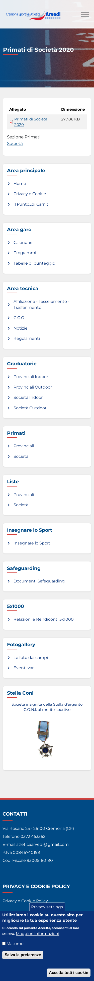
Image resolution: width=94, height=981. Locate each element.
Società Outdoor (30, 408)
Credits (10, 913)
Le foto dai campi (31, 657)
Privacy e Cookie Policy (25, 901)
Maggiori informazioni (37, 938)
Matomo (15, 948)
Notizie (21, 328)
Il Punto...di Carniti (31, 204)
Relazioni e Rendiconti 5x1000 (44, 619)
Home (20, 183)
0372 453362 (33, 836)
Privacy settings (47, 911)
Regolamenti (27, 338)
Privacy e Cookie (30, 193)
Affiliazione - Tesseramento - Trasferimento (41, 304)
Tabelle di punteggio (34, 263)
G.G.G (19, 317)
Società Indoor (28, 397)
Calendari (23, 242)
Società (15, 143)
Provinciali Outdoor (33, 387)
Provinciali (24, 446)
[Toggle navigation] (85, 14)
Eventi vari (24, 667)
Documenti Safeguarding (39, 581)
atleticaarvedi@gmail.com (42, 844)
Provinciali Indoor (31, 376)
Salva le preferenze (23, 959)
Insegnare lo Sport (32, 543)
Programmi (25, 252)
